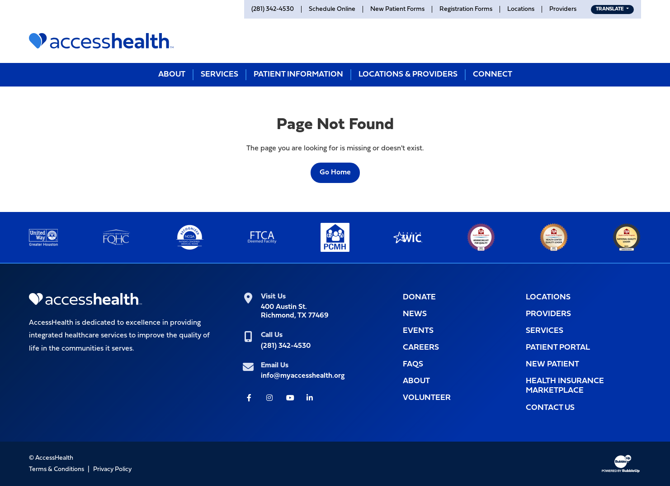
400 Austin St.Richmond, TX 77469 (295, 311)
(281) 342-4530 (286, 346)
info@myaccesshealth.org (302, 376)
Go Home (335, 172)
